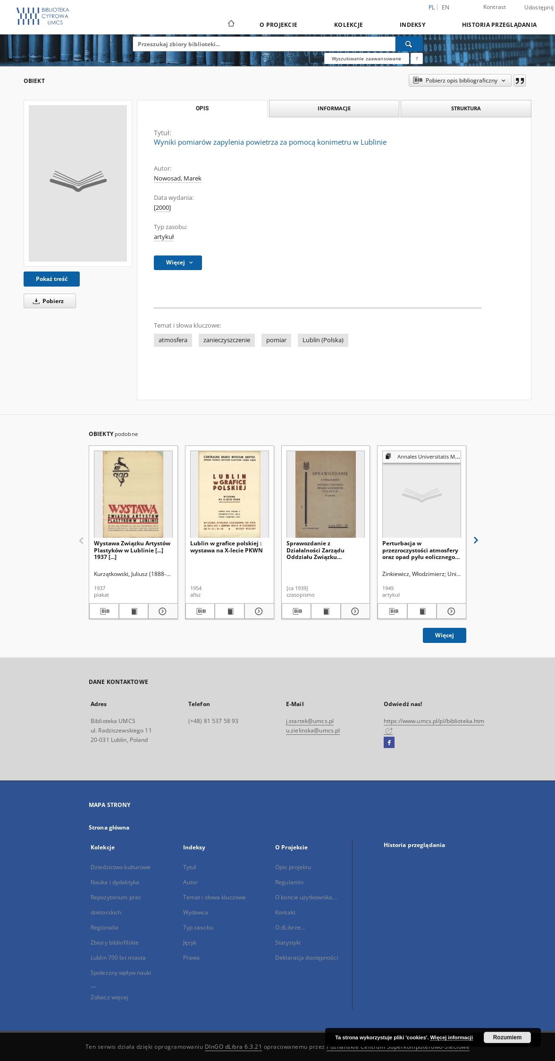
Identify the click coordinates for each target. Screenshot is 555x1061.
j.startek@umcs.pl (310, 721)
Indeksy (412, 25)
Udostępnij (539, 7)
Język (190, 942)
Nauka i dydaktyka (115, 882)
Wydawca (196, 912)
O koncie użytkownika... (306, 897)
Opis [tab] (202, 108)
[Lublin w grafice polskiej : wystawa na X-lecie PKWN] (230, 494)
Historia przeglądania (499, 25)
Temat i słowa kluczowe (214, 897)
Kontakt (285, 912)
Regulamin (289, 882)
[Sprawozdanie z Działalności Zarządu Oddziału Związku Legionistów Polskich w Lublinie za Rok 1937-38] (326, 494)
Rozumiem (507, 1037)
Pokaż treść (51, 279)
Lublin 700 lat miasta (118, 958)
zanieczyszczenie (226, 340)
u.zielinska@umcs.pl (313, 730)
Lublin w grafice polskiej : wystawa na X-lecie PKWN (226, 546)
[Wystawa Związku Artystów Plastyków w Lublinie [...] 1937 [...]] (133, 494)
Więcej (444, 635)
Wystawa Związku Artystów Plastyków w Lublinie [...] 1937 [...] (132, 549)
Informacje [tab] (334, 108)
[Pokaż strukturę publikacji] (422, 457)
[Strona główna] (230, 24)
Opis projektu (293, 867)
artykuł (164, 237)
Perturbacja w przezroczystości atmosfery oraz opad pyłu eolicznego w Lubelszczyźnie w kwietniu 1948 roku (420, 549)
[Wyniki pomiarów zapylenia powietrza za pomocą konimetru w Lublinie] (78, 183)
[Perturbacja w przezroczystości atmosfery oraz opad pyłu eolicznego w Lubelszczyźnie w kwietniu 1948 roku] (422, 494)
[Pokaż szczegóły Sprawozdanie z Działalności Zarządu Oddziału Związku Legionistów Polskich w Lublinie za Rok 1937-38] (354, 611)
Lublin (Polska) (323, 340)
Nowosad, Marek (178, 178)
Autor (190, 882)
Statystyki (288, 942)
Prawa (191, 958)
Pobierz (47, 301)
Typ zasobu (198, 927)
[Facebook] (389, 743)
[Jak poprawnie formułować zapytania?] (417, 58)
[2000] (162, 208)
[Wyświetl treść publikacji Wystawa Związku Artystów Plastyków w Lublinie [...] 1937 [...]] (133, 611)
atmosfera (173, 340)
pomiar (276, 340)
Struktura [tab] (466, 108)
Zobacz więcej (109, 997)
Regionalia (104, 927)
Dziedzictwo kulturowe (121, 867)
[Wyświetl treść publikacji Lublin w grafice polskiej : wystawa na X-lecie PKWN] (229, 611)
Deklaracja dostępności (306, 958)
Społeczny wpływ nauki (121, 973)
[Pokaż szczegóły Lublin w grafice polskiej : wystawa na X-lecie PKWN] (258, 611)
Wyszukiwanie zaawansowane (367, 58)
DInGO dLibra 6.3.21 (233, 1047)
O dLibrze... (290, 927)
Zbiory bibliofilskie (115, 942)
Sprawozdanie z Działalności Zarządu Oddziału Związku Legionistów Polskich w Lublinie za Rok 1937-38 (319, 549)
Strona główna (109, 827)
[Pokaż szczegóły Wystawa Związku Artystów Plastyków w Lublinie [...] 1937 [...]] (161, 611)
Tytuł (189, 867)
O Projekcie (278, 25)
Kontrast (494, 7)
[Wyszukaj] (409, 43)
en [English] (446, 7)
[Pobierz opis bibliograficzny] (104, 611)
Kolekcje (348, 25)
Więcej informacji (451, 1037)
